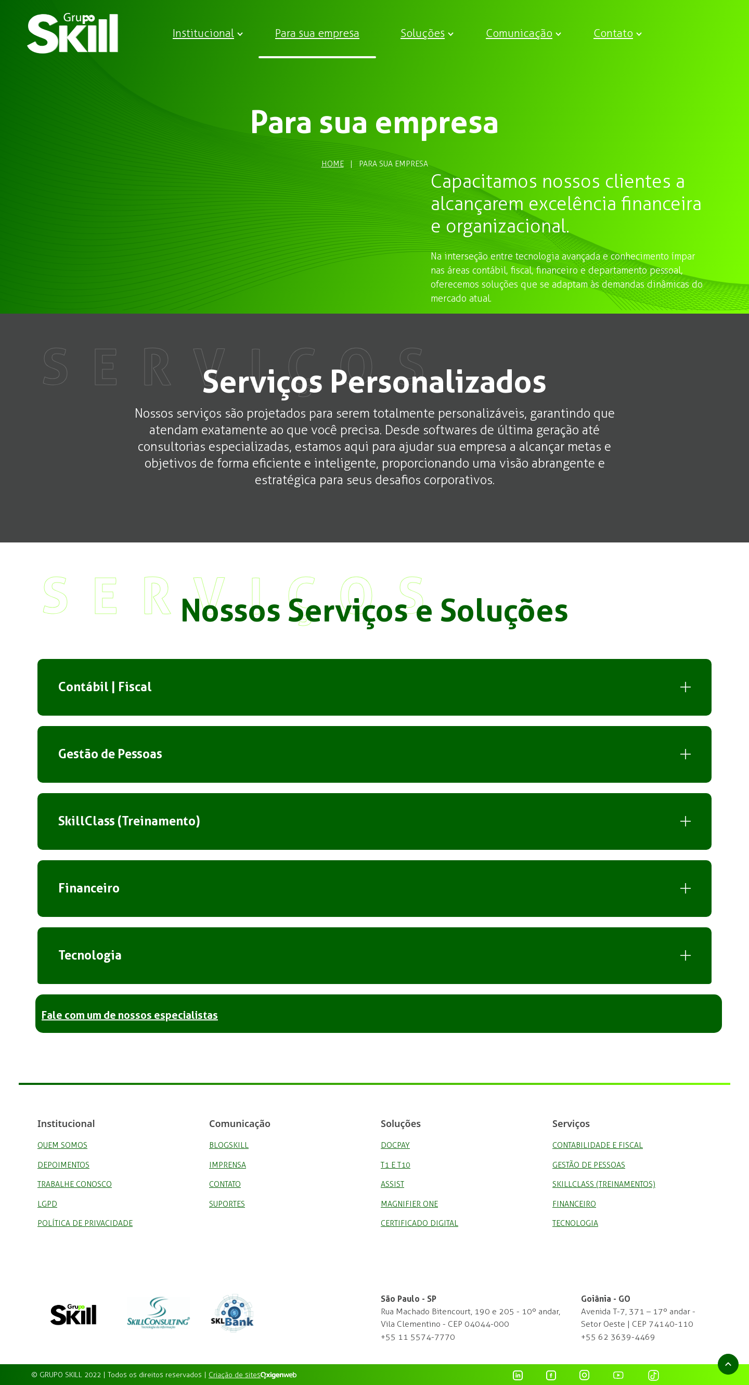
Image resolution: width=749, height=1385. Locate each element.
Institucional (203, 33)
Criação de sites (235, 1374)
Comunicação (519, 33)
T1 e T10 (395, 1165)
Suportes (227, 1204)
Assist (392, 1184)
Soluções (423, 33)
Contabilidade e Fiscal (597, 1145)
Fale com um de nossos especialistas (130, 1015)
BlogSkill (229, 1145)
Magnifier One (409, 1204)
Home (332, 164)
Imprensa (227, 1165)
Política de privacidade (85, 1223)
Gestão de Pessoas (110, 754)
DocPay (395, 1145)
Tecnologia (90, 955)
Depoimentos (63, 1165)
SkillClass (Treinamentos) (603, 1184)
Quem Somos (62, 1145)
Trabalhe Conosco (74, 1184)
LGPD (47, 1204)
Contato (613, 33)
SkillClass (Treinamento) (129, 821)
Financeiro (89, 888)
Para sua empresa (317, 33)
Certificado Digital (419, 1223)
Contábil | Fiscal (105, 687)
